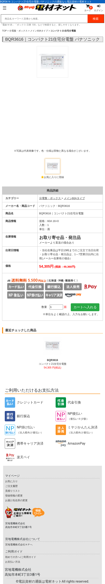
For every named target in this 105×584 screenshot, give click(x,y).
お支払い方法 (12, 561)
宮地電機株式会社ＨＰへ (19, 544)
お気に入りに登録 (54, 177)
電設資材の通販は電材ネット (53, 581)
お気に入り (11, 481)
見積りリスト (12, 490)
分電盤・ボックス (18, 30)
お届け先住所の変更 (16, 500)
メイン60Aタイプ (39, 30)
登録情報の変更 (14, 495)
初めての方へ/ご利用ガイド (20, 557)
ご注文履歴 (11, 486)
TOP (4, 30)
